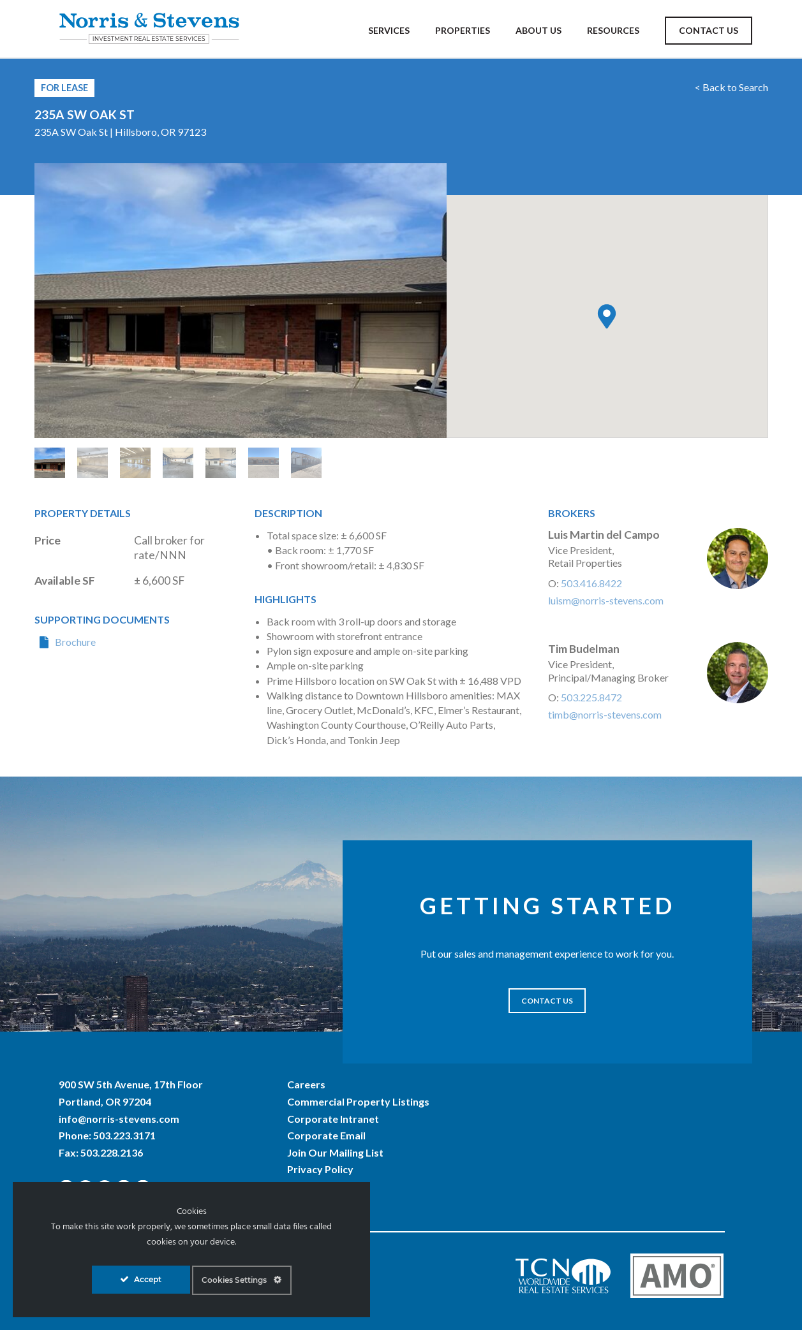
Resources (613, 30)
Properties (462, 30)
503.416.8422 (591, 583)
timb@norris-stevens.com (605, 714)
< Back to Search (731, 87)
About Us (538, 30)
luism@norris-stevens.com (606, 600)
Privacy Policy (320, 1169)
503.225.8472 (591, 697)
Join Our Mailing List (335, 1152)
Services (389, 30)
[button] (607, 316)
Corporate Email (326, 1135)
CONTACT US (547, 1000)
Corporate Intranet (333, 1119)
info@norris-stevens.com (119, 1119)
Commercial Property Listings (358, 1101)
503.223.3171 (124, 1135)
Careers (306, 1084)
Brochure (75, 642)
